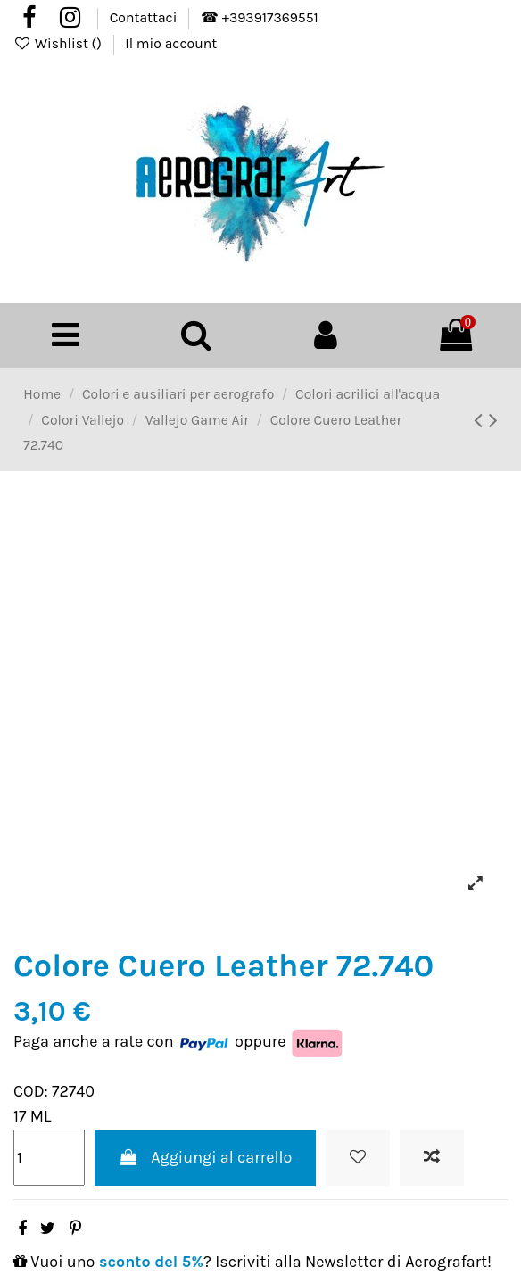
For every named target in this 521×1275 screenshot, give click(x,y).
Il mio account (171, 44)
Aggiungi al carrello (206, 1157)
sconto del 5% (151, 1261)
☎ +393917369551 (259, 18)
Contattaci (145, 18)
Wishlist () (59, 44)
